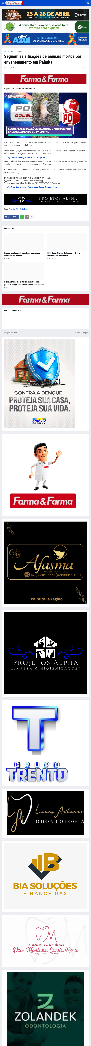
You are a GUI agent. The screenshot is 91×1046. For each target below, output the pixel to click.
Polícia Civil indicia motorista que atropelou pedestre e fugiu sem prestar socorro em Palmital (24, 283)
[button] (2, 3)
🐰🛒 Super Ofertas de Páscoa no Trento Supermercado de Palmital (63, 254)
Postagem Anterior (10, 333)
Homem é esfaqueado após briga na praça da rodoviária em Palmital (22, 254)
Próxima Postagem (81, 333)
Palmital (19, 51)
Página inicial (9, 51)
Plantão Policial (21, 209)
